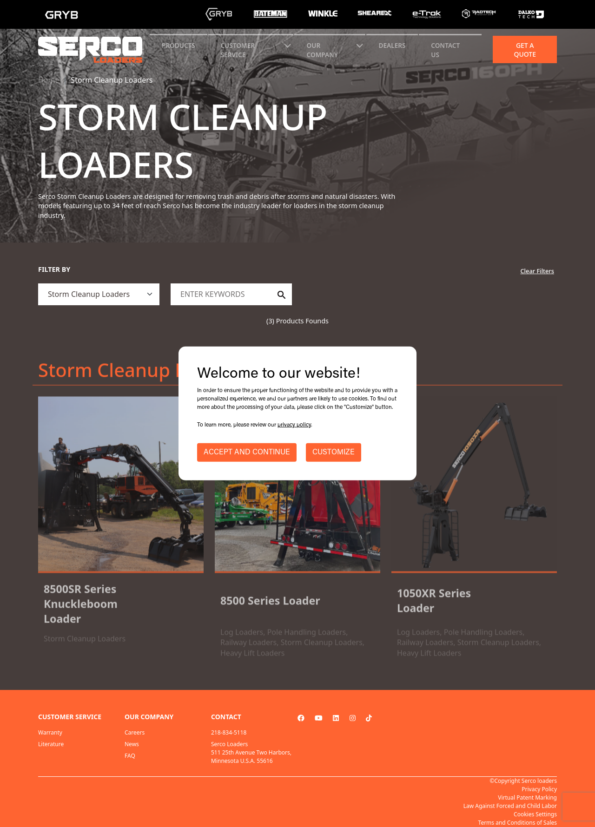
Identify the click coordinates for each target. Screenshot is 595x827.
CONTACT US (445, 50)
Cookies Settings (535, 814)
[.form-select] (98, 294)
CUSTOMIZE (333, 452)
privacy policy (294, 425)
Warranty (50, 732)
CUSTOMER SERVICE (238, 50)
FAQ (130, 756)
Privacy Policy (539, 789)
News (132, 744)
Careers (135, 732)
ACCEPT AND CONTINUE (247, 452)
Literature (51, 744)
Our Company (322, 50)
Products (178, 45)
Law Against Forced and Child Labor (510, 806)
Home (49, 80)
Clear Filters (537, 271)
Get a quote (525, 50)
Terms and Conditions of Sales (517, 823)
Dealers (392, 45)
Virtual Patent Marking (527, 797)
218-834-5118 (228, 732)
